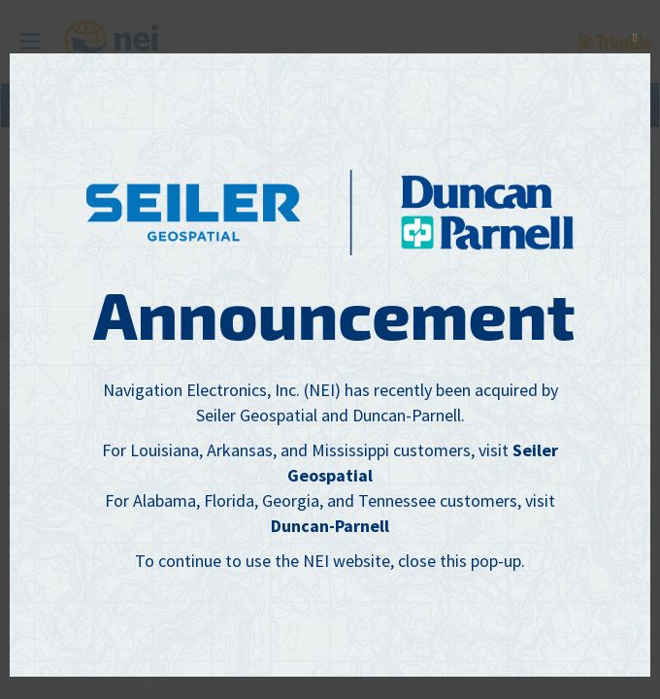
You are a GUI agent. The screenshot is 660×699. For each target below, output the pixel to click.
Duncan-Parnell (330, 526)
